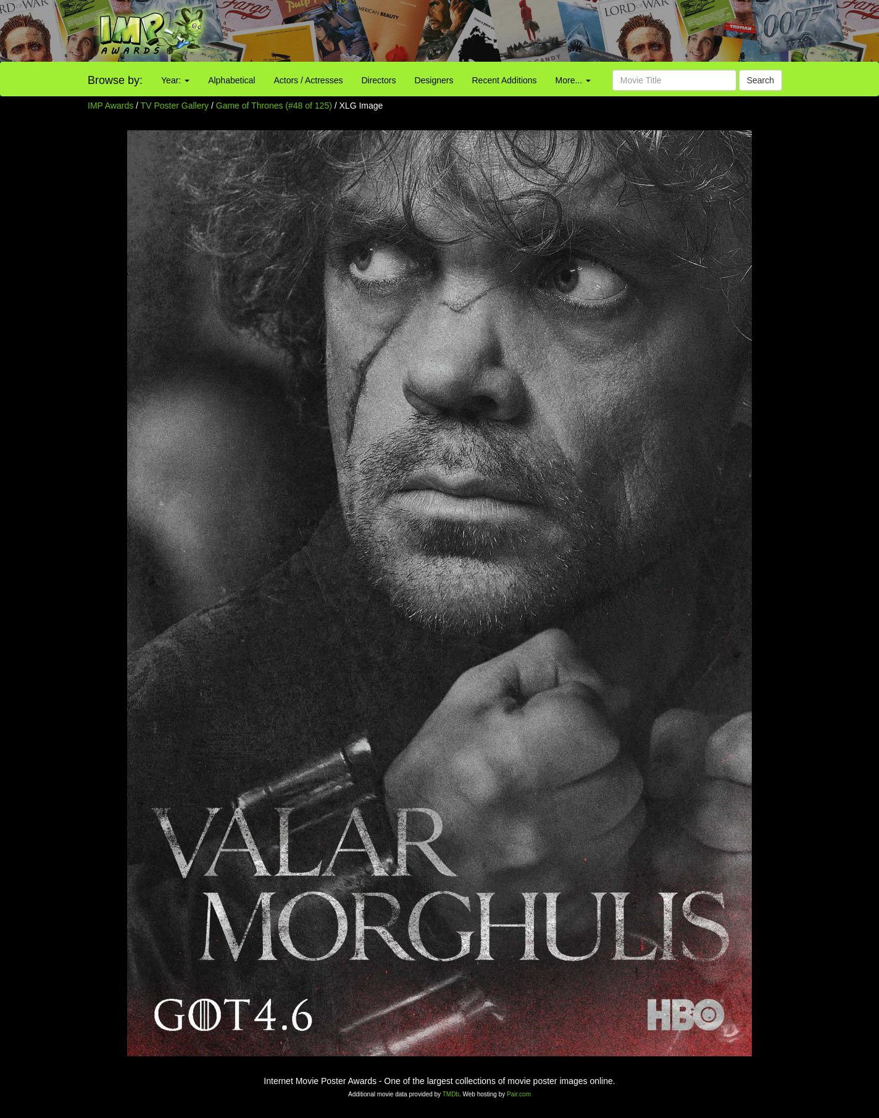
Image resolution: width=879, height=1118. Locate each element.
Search (760, 80)
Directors (378, 80)
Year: (175, 80)
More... (573, 80)
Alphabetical (231, 80)
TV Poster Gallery (175, 106)
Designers (433, 80)
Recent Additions (504, 80)
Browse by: (115, 80)
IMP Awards (110, 106)
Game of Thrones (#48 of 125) (274, 106)
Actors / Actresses (308, 80)
